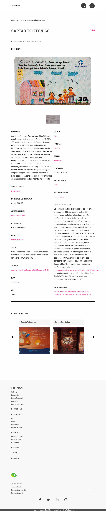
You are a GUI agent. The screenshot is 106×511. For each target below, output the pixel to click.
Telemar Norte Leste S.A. (84, 294)
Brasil (56, 185)
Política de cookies (17, 493)
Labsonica (15, 425)
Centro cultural (17, 436)
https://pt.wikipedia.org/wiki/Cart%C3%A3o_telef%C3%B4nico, (76, 270)
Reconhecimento (17, 404)
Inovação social (17, 398)
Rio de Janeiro (59, 197)
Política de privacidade (19, 490)
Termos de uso (16, 484)
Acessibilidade (16, 487)
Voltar (92, 30)
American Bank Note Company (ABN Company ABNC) (30, 270)
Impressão (57, 160)
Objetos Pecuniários (18, 215)
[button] (13, 337)
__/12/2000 (15, 282)
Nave (13, 422)
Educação (15, 395)
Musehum (15, 442)
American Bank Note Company (72, 291)
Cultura (14, 392)
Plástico (57, 148)
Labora (13, 418)
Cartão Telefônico (17, 240)
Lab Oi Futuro (16, 439)
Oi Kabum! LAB (16, 428)
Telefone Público (68, 294)
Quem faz (14, 401)
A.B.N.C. (57, 291)
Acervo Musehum (23, 20)
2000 (55, 136)
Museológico (15, 191)
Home (13, 20)
